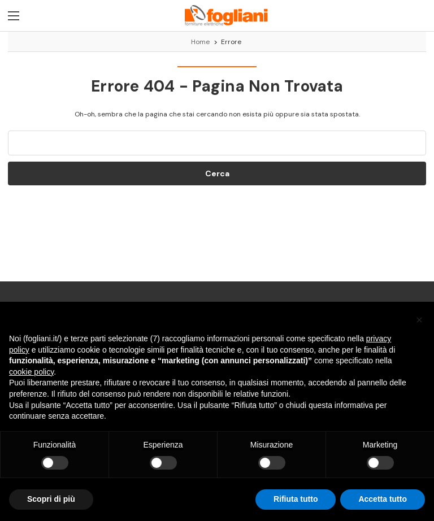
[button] (419, 320)
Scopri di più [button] (51, 498)
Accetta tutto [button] (382, 498)
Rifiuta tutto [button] (296, 498)
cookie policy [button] (31, 371)
